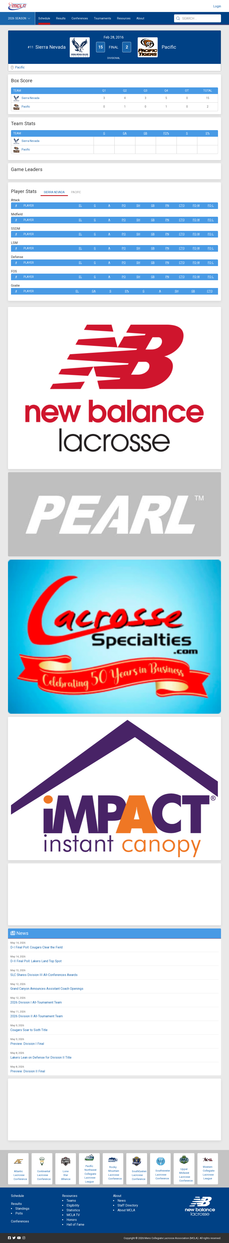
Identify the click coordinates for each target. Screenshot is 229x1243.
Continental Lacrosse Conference (44, 1175)
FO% (166, 133)
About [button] (140, 18)
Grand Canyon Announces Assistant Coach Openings (46, 989)
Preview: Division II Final (27, 1071)
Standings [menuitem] (22, 1208)
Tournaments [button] (102, 18)
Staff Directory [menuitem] (127, 1205)
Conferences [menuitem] (20, 1221)
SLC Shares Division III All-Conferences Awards (44, 975)
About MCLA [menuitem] (126, 1210)
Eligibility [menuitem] (73, 1205)
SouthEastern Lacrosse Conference (139, 1175)
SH (138, 205)
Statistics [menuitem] (73, 1210)
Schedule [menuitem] (44, 18)
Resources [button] (123, 18)
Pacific (20, 67)
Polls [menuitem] (19, 1213)
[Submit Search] (178, 18)
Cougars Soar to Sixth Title (29, 1030)
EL (80, 205)
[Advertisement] (114, 894)
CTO (182, 205)
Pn (167, 205)
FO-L (211, 205)
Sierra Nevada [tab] (54, 192)
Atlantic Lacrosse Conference (20, 1175)
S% (208, 133)
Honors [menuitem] (72, 1220)
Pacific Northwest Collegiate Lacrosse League (91, 1174)
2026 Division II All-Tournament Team (36, 1016)
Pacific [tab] (76, 192)
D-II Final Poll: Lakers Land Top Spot (36, 961)
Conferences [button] (80, 18)
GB (145, 133)
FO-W (196, 205)
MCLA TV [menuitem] (73, 1215)
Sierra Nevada (30, 98)
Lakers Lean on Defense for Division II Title (41, 1057)
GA (125, 133)
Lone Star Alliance (65, 1175)
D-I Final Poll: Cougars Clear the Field (36, 947)
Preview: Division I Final (27, 1044)
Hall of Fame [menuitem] (75, 1224)
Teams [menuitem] (71, 1200)
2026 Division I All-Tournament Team (36, 1002)
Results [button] (61, 18)
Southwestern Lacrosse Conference (163, 1174)
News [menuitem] (121, 1200)
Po (124, 205)
